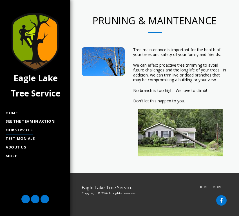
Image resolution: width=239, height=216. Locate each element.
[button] (25, 199)
